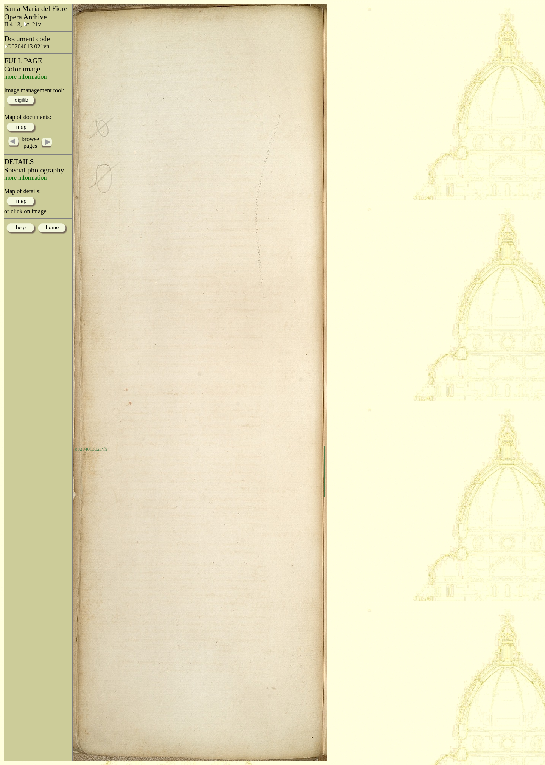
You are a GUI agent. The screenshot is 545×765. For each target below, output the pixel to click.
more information (25, 76)
